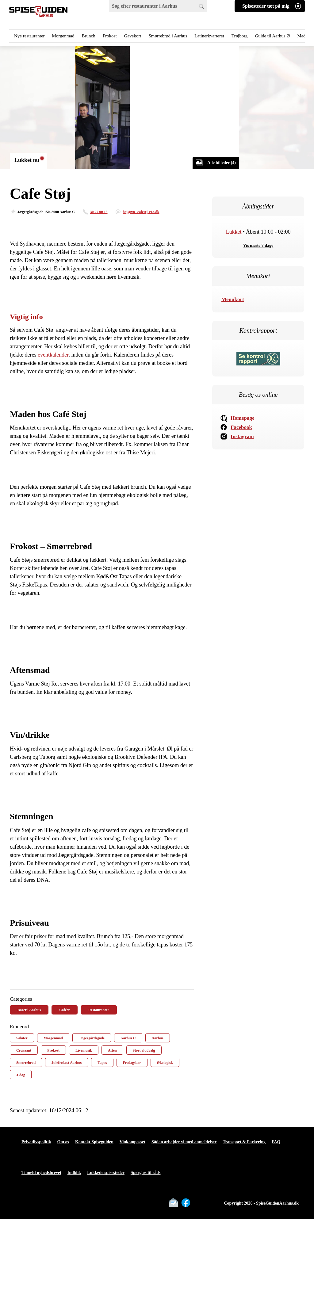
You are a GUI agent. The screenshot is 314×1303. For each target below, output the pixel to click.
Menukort (232, 299)
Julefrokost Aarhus (67, 1062)
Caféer (64, 1010)
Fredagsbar (132, 1062)
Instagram (242, 436)
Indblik (74, 1172)
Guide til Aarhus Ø (272, 35)
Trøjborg (240, 35)
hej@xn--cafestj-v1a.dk (141, 212)
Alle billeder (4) (221, 162)
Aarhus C (128, 1038)
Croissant (23, 1050)
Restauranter (98, 1010)
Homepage (242, 418)
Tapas (102, 1062)
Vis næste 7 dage (258, 245)
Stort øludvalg (144, 1050)
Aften (112, 1050)
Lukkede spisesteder (105, 1172)
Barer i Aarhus (29, 1010)
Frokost (110, 35)
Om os (63, 1142)
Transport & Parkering (244, 1142)
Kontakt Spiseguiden (94, 1142)
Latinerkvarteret (209, 35)
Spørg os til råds (146, 1172)
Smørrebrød (26, 1062)
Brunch (88, 35)
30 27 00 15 (99, 212)
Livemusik (83, 1050)
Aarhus (157, 1038)
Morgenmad (63, 35)
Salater (22, 1038)
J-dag (20, 1075)
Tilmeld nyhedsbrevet (41, 1172)
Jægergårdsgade (92, 1038)
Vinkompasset (132, 1142)
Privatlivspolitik (36, 1142)
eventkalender (53, 355)
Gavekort (132, 35)
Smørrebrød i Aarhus (167, 35)
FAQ (276, 1142)
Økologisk (165, 1062)
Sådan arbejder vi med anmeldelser (183, 1142)
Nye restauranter (29, 35)
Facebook (241, 427)
